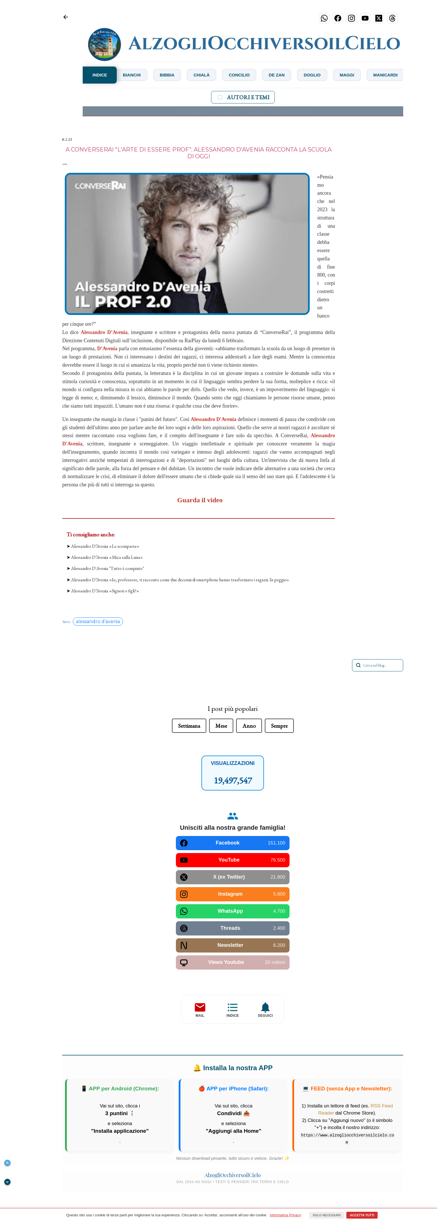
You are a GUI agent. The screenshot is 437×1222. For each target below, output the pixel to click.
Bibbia (179, 74)
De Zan (298, 74)
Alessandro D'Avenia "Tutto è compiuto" (107, 568)
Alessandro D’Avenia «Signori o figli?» (105, 591)
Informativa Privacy (285, 1215)
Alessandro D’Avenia (104, 332)
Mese (221, 725)
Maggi (374, 74)
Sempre (279, 725)
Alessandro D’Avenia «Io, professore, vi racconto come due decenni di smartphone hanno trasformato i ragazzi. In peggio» (180, 580)
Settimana (189, 725)
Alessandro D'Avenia (213, 419)
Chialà (216, 74)
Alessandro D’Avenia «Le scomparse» (105, 546)
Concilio (257, 74)
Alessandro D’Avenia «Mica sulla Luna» (107, 557)
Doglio (337, 74)
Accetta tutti (362, 1215)
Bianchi (141, 74)
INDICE (100, 74)
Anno (249, 725)
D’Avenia (107, 348)
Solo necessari (326, 1215)
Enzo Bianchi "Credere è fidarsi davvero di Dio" (243, 111)
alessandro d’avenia (98, 621)
